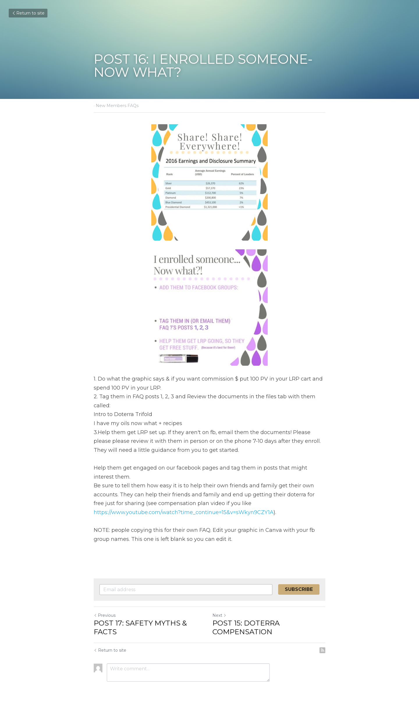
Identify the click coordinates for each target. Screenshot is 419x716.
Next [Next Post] (219, 615)
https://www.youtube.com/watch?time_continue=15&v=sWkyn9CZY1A (184, 512)
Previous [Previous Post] (105, 615)
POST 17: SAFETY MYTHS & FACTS (140, 627)
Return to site (28, 13)
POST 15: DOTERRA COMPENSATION (246, 627)
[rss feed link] (322, 650)
